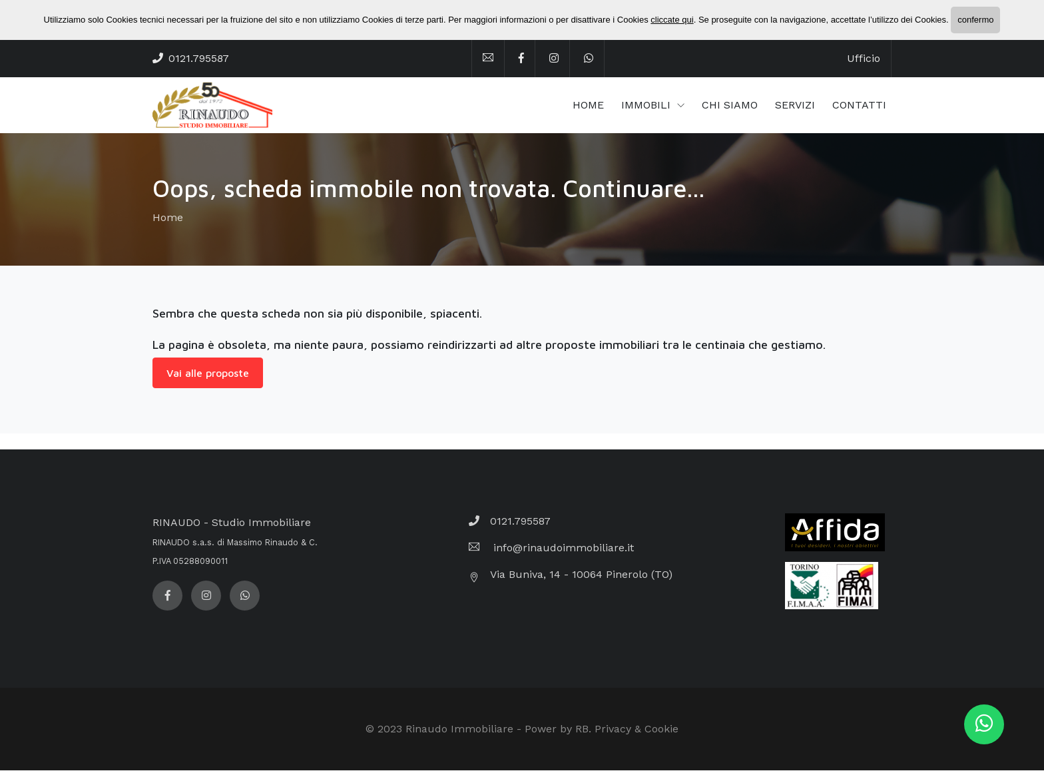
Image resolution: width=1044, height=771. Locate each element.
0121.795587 (198, 58)
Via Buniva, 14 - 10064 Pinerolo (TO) (581, 575)
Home (167, 218)
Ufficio (863, 58)
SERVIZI (795, 105)
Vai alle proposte (207, 374)
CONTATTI (859, 105)
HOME (588, 105)
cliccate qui (672, 20)
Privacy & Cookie (636, 729)
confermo (975, 20)
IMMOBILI (647, 105)
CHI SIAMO (730, 105)
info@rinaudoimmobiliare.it (562, 548)
